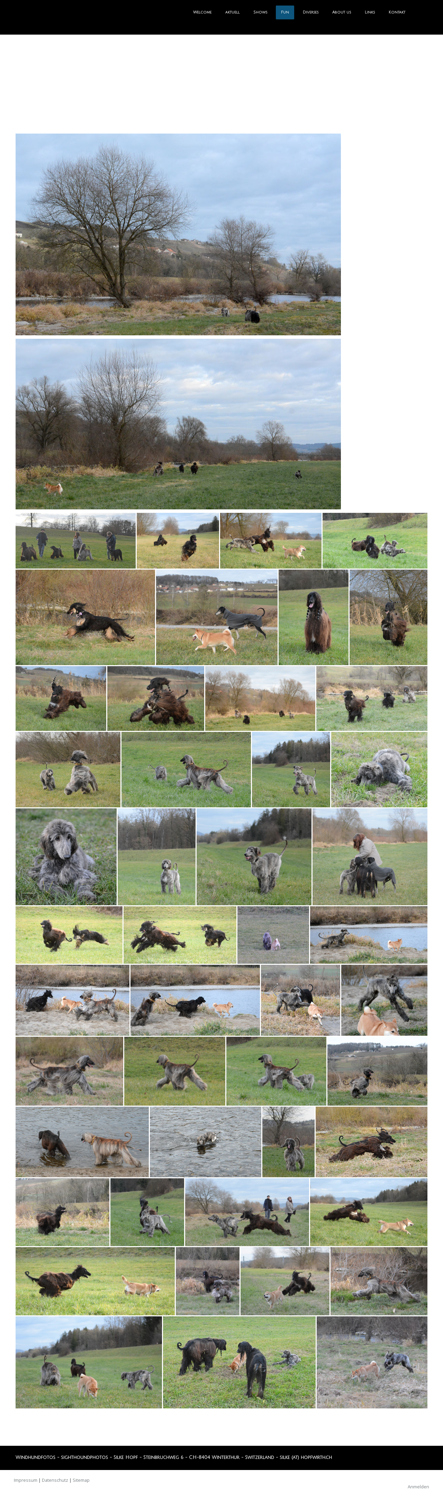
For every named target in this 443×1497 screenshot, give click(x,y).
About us (341, 12)
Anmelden (418, 1487)
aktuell (232, 12)
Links (370, 12)
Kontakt (397, 12)
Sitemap (81, 1480)
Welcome (202, 12)
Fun (285, 12)
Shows (260, 12)
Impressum (25, 1480)
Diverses (310, 12)
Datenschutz (55, 1480)
